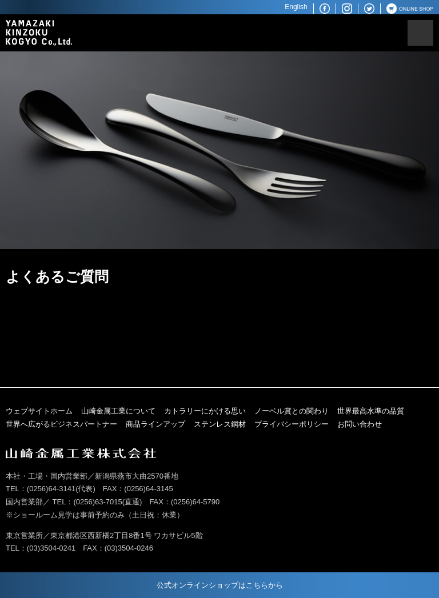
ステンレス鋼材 (220, 424)
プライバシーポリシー (291, 424)
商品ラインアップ (155, 424)
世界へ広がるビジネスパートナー (61, 424)
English (296, 7)
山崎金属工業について (118, 411)
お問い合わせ (359, 424)
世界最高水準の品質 (370, 411)
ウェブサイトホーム (39, 411)
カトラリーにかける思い (205, 411)
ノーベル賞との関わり (291, 411)
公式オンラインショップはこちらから (220, 585)
